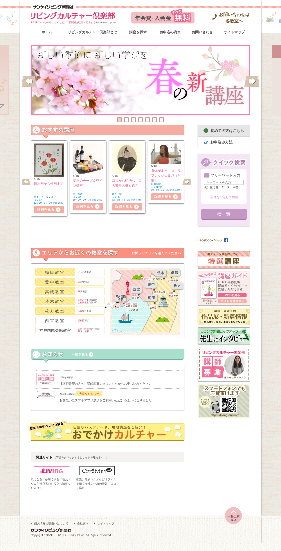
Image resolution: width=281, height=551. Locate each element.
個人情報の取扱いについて (51, 531)
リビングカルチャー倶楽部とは (92, 32)
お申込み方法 (221, 142)
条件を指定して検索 (224, 197)
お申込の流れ (170, 32)
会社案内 (82, 531)
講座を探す (138, 32)
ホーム (46, 32)
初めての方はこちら (227, 131)
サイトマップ (234, 32)
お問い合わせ (202, 32)
